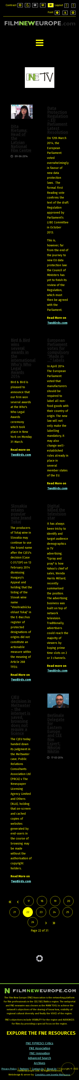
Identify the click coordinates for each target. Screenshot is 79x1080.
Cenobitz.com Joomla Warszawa (52, 1074)
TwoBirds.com (57, 323)
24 (54, 912)
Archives (39, 1063)
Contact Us (38, 1068)
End (53, 923)
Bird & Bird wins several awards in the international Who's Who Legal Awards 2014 (21, 358)
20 (68, 901)
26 (32, 922)
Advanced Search (39, 1058)
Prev (17, 902)
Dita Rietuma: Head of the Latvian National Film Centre (21, 138)
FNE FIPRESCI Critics (39, 1043)
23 (41, 912)
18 (42, 901)
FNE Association (39, 1048)
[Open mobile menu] (40, 42)
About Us (51, 1068)
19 (55, 901)
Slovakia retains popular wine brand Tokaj (21, 514)
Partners (24, 1068)
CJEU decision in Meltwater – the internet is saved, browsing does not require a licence (21, 715)
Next (45, 923)
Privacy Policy (9, 1068)
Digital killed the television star (56, 512)
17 (29, 901)
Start (10, 902)
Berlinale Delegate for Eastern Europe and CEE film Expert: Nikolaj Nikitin (55, 733)
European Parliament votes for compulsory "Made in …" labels (58, 350)
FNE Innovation (39, 1053)
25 (67, 912)
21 (14, 912)
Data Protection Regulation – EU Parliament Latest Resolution (57, 120)
